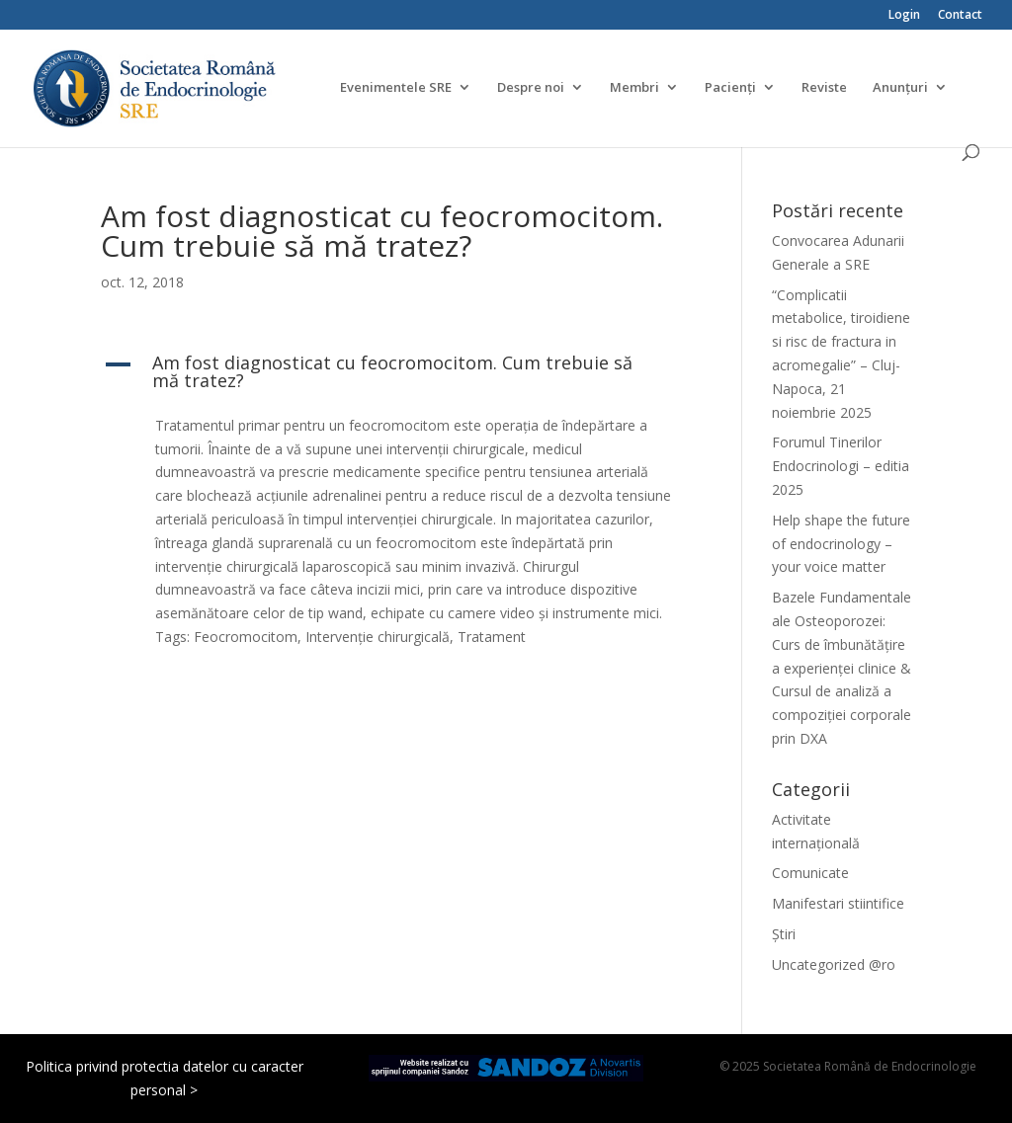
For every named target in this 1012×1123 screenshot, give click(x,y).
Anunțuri (900, 88)
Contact (960, 16)
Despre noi (530, 88)
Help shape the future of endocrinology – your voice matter (841, 544)
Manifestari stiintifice (838, 903)
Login (904, 16)
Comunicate (810, 872)
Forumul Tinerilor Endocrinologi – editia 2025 (840, 466)
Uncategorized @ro (833, 964)
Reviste (824, 88)
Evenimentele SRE (396, 88)
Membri (634, 88)
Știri (784, 933)
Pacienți (730, 88)
